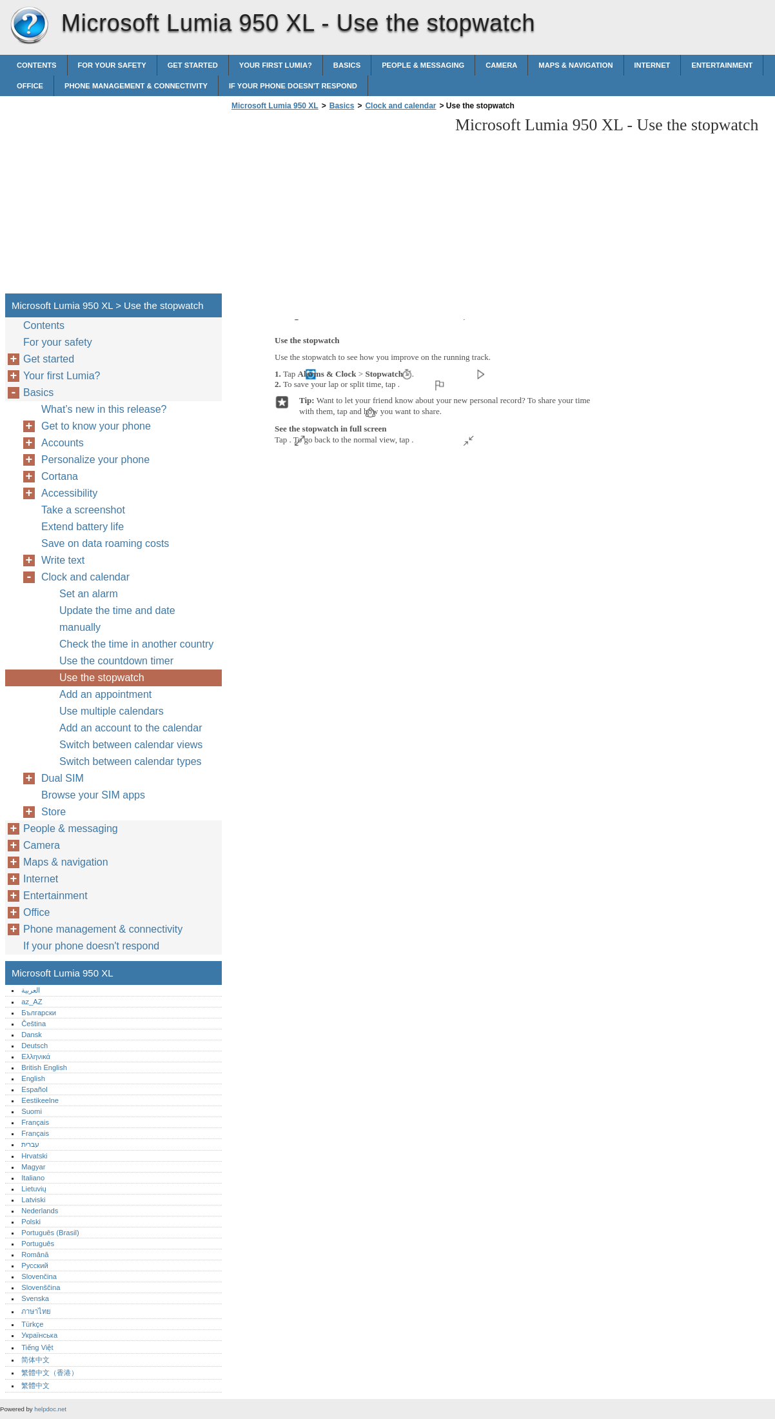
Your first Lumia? (275, 65)
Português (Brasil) (50, 1232)
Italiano (32, 1178)
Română (34, 1254)
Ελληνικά (35, 1056)
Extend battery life (82, 526)
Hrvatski (34, 1156)
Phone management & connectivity (136, 86)
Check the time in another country (136, 644)
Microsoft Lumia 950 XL (29, 25)
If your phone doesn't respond (293, 86)
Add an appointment (105, 694)
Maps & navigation (575, 65)
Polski (31, 1222)
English (33, 1078)
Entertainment (721, 65)
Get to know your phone (96, 426)
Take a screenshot (83, 509)
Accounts (62, 442)
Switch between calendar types (130, 761)
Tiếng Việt (37, 1347)
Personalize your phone (95, 459)
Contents (37, 65)
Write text (62, 560)
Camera (501, 65)
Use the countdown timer (116, 660)
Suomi (31, 1111)
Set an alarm (88, 593)
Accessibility (69, 493)
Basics (346, 65)
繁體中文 (35, 1385)
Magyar (33, 1167)
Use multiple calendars (111, 711)
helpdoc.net (50, 1409)
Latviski (33, 1200)
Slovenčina (39, 1276)
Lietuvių (33, 1189)
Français (35, 1122)
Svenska (35, 1298)
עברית (30, 1144)
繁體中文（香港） (49, 1372)
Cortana (59, 476)
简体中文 (35, 1360)
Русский (34, 1265)
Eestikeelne (40, 1100)
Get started (193, 65)
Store (53, 811)
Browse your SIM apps (93, 794)
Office (30, 86)
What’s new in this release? (103, 409)
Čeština (33, 1023)
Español (34, 1089)
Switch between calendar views (130, 744)
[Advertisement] (336, 205)
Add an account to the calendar (130, 727)
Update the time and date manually (117, 619)
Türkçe (32, 1324)
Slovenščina (40, 1287)
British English (44, 1067)
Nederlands (39, 1211)
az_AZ (31, 1002)
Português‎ (37, 1243)
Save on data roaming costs (105, 543)
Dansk (31, 1034)
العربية (30, 990)
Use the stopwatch (101, 677)
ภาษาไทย (36, 1311)
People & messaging (423, 65)
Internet (652, 65)
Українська (39, 1335)
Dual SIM (62, 778)
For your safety (112, 65)
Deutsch (34, 1045)
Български (38, 1013)
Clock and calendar (400, 105)
